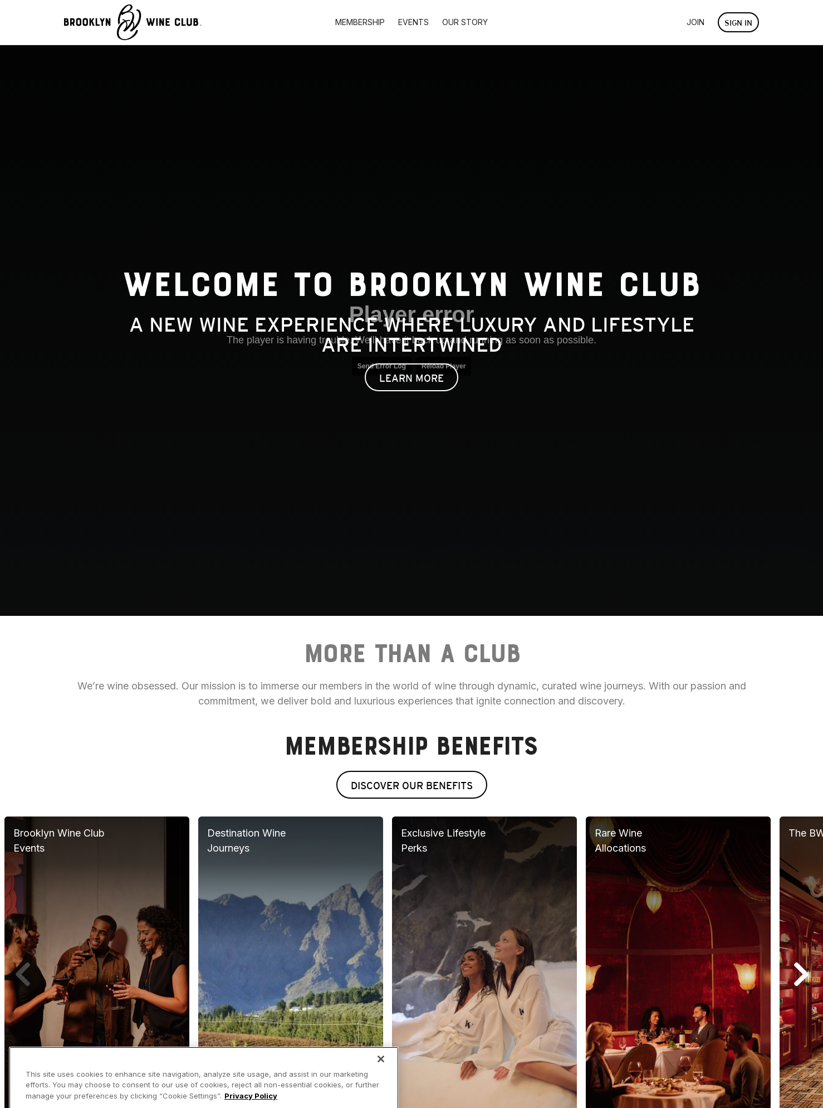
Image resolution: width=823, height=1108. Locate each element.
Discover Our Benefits (412, 785)
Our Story (465, 22)
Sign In (738, 22)
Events (413, 22)
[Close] (381, 1076)
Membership (360, 22)
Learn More (411, 378)
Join (695, 22)
